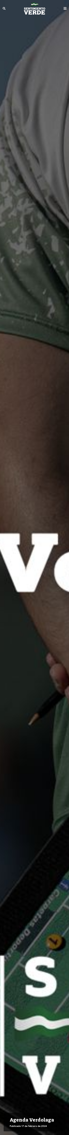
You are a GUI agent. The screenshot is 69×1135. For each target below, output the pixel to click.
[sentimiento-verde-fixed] (34, 8)
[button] (4, 8)
